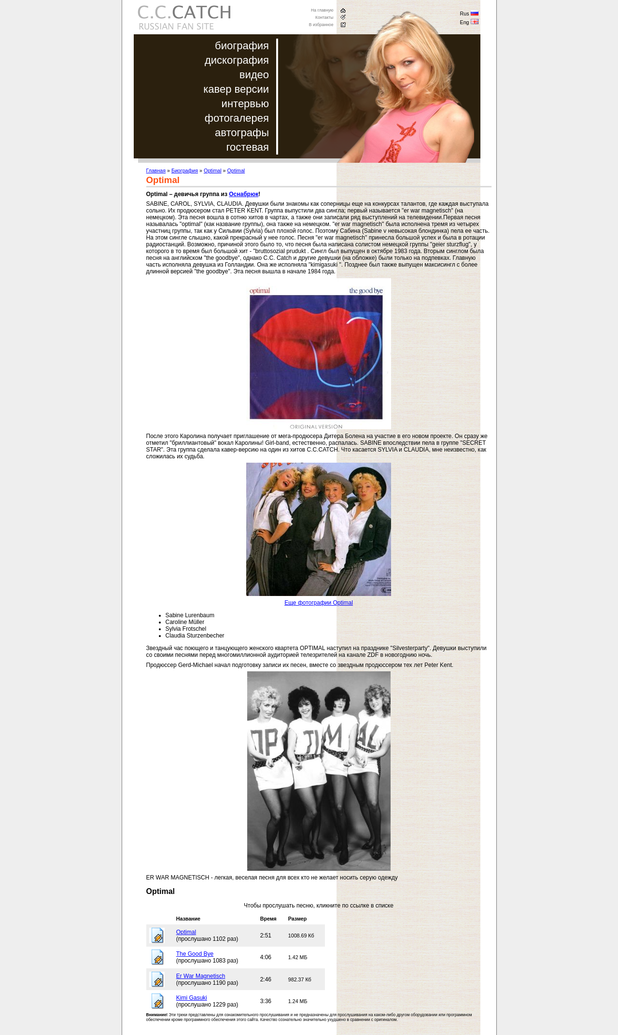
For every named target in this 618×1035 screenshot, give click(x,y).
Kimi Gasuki (191, 997)
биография (242, 46)
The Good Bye (194, 953)
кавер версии (236, 89)
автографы (242, 133)
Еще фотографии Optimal (318, 602)
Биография (184, 170)
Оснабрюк (243, 194)
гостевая (247, 147)
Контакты (324, 17)
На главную (322, 10)
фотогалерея (237, 118)
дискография (237, 60)
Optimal (213, 170)
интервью (245, 104)
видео (254, 75)
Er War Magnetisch (200, 976)
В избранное (321, 24)
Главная (156, 170)
